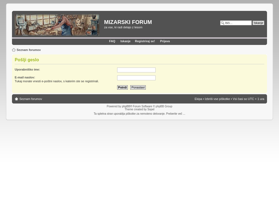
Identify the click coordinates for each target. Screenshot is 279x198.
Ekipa (198, 98)
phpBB (126, 106)
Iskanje (125, 41)
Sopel (150, 109)
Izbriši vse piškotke (218, 98)
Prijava (165, 41)
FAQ (112, 41)
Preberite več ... (175, 113)
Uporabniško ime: (27, 69)
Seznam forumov (29, 49)
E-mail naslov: (25, 77)
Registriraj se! (145, 41)
